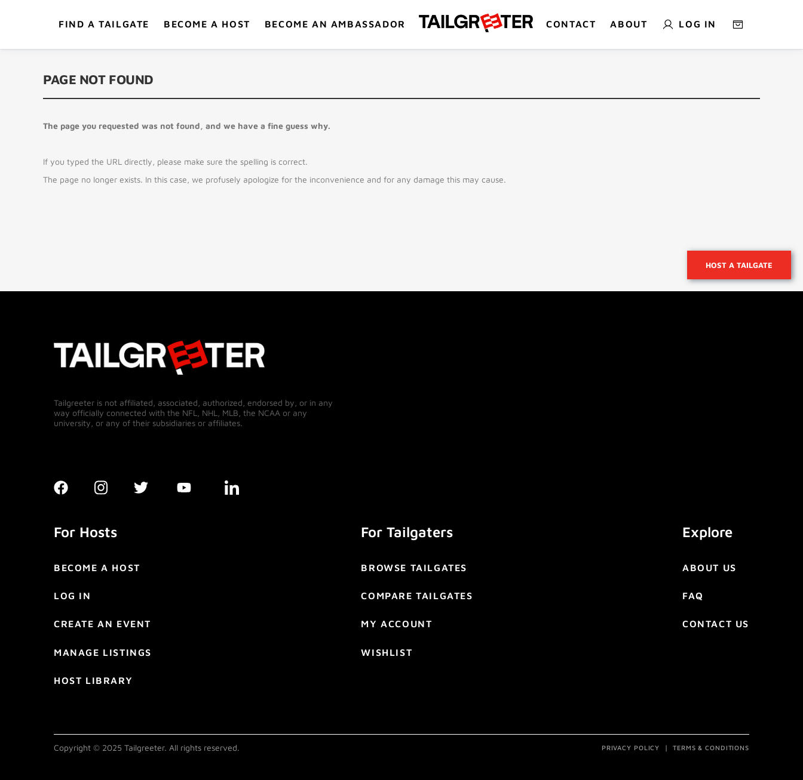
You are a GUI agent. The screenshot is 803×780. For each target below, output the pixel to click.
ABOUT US (709, 567)
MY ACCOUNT (396, 623)
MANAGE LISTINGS (103, 652)
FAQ (693, 595)
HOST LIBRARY (93, 680)
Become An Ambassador (335, 24)
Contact (571, 24)
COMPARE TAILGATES (417, 595)
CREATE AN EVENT (102, 623)
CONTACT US (715, 623)
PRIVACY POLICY (631, 747)
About (628, 24)
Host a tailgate (739, 265)
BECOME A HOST (207, 24)
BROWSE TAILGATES (414, 567)
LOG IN (72, 595)
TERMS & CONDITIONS (711, 747)
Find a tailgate (104, 24)
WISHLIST (386, 652)
